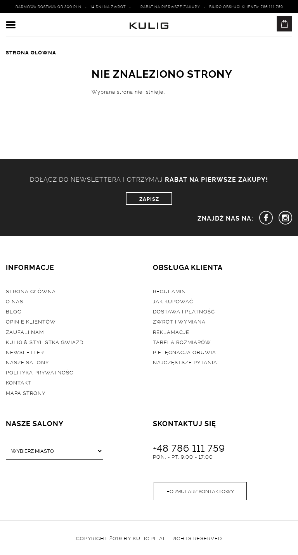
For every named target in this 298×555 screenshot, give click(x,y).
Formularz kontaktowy (200, 490)
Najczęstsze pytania (185, 361)
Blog (13, 311)
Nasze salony (27, 361)
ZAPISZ (149, 198)
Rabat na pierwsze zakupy (170, 6)
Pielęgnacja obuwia (184, 351)
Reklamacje (171, 331)
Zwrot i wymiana (179, 321)
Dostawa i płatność (184, 311)
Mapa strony (25, 392)
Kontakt (18, 382)
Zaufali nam (25, 331)
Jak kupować (173, 301)
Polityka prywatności (40, 372)
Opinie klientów (31, 321)
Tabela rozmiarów (182, 341)
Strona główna (31, 290)
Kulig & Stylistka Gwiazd (44, 341)
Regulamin (169, 290)
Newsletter (25, 351)
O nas (14, 301)
